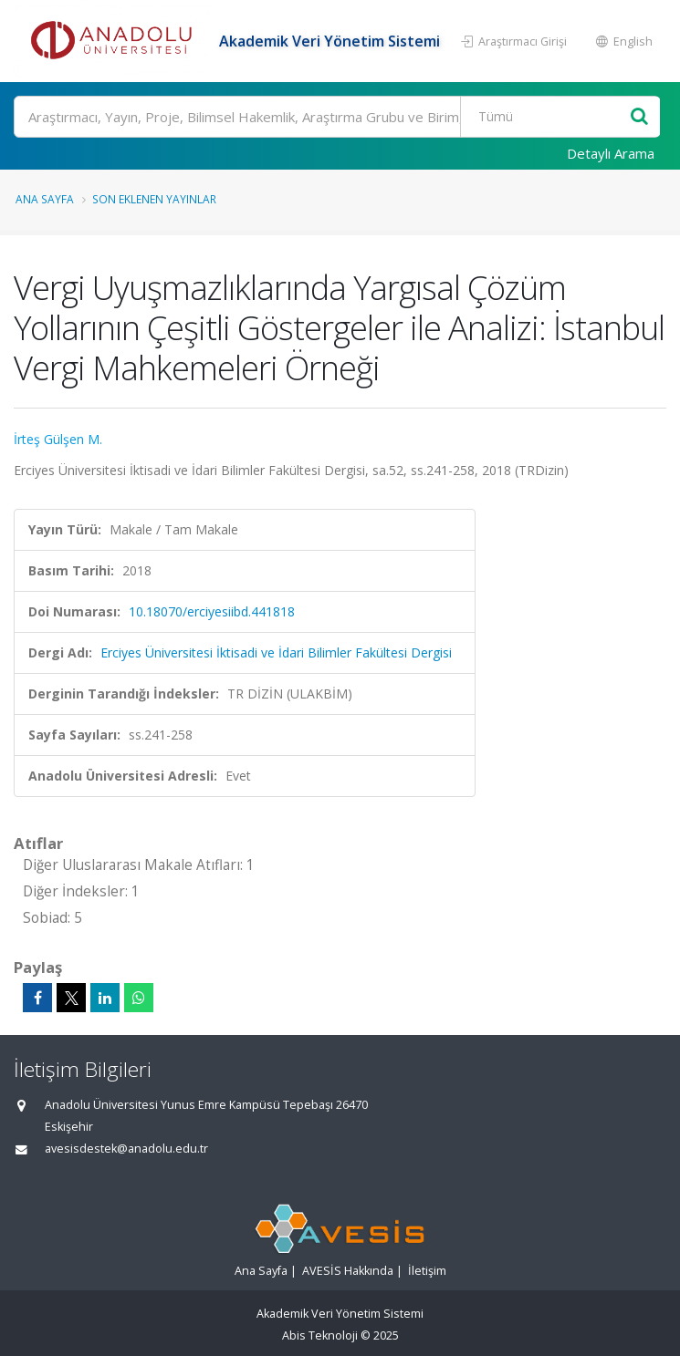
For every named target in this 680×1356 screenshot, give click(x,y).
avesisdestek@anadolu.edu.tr (126, 1148)
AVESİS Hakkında (347, 1270)
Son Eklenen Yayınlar (154, 198)
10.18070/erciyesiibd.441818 (212, 611)
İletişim (427, 1270)
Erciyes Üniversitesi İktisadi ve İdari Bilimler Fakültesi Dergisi (276, 652)
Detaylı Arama (610, 153)
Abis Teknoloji (320, 1335)
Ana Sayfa (45, 198)
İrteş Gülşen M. (58, 439)
